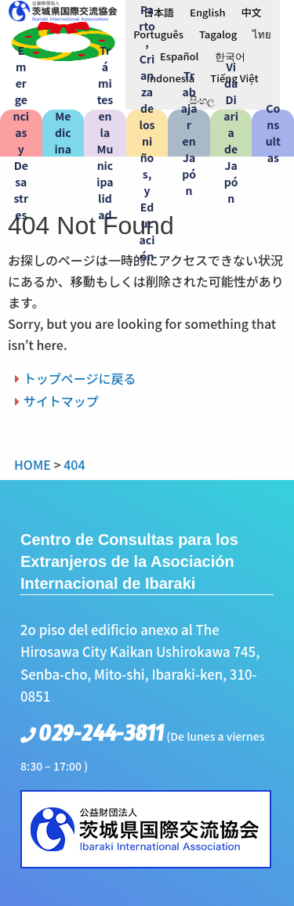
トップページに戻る (80, 378)
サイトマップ (61, 401)
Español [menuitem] (179, 56)
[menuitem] (159, 12)
